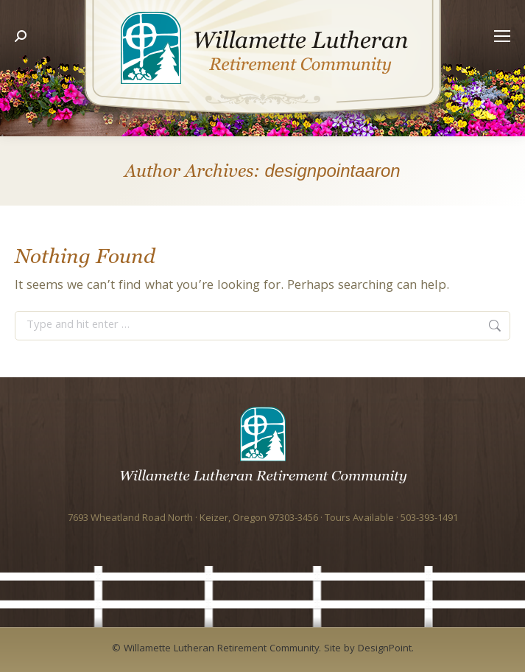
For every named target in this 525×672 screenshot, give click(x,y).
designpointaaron (332, 171)
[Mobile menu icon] (498, 68)
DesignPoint (385, 649)
